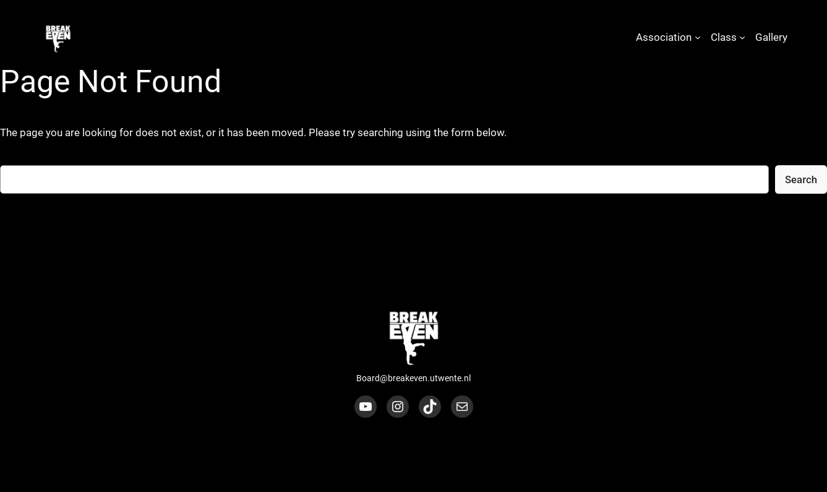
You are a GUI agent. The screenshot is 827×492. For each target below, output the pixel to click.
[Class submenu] (742, 37)
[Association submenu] (698, 37)
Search (801, 179)
